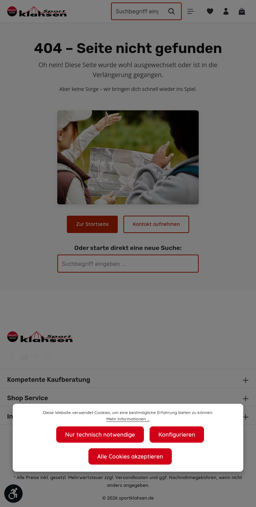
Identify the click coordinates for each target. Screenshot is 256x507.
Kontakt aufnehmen (156, 224)
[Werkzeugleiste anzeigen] (13, 493)
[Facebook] (13, 359)
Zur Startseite (93, 224)
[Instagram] (48, 359)
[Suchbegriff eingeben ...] (134, 11)
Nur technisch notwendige (100, 434)
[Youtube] (25, 359)
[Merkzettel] (208, 11)
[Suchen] (168, 11)
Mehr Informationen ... (128, 418)
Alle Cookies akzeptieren (130, 456)
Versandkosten (132, 477)
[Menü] (188, 11)
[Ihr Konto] (224, 11)
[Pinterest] (37, 359)
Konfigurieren (177, 434)
